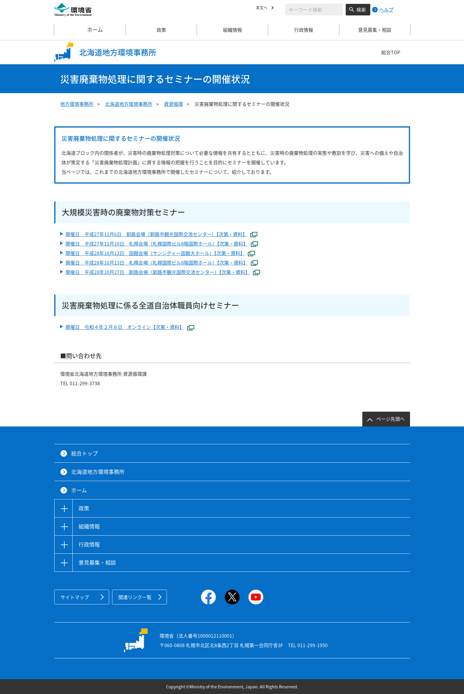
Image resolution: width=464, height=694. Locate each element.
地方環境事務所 (76, 103)
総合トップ (84, 453)
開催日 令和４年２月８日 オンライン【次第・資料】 (130, 327)
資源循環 (173, 103)
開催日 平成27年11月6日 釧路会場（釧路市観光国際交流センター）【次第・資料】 (161, 234)
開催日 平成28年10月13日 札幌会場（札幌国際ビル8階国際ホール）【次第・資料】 (162, 263)
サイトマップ (74, 597)
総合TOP (390, 52)
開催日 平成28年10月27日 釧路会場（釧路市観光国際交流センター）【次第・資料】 (163, 272)
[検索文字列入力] (314, 9)
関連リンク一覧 (135, 597)
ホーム (90, 29)
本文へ (263, 8)
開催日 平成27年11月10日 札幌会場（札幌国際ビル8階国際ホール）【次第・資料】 (162, 244)
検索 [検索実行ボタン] (361, 9)
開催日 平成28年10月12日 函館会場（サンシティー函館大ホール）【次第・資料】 (160, 253)
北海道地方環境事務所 (128, 103)
